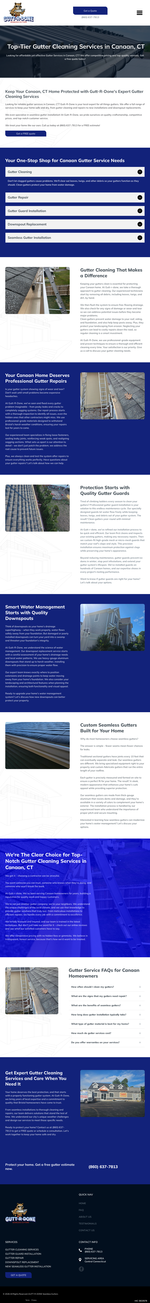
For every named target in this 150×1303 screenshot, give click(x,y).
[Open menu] (139, 12)
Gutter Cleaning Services (22, 1237)
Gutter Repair (14, 1245)
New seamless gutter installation (28, 1254)
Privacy (33, 1288)
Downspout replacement (22, 1249)
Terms (27, 1288)
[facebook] (81, 1257)
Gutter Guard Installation (23, 1241)
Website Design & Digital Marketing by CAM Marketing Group (33, 1293)
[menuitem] (112, 1191)
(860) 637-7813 (90, 17)
